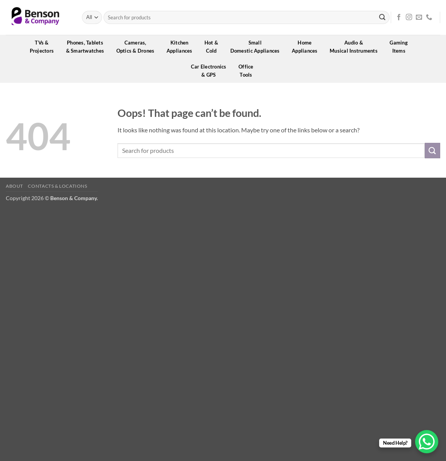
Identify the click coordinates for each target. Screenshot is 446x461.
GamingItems (401, 46)
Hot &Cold (213, 46)
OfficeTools (248, 70)
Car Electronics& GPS (211, 70)
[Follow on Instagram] (409, 17)
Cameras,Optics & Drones (138, 46)
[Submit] (382, 17)
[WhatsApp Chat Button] (426, 441)
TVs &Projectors (44, 46)
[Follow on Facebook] (399, 17)
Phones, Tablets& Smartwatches (87, 46)
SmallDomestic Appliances (257, 46)
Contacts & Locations (57, 186)
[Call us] (429, 17)
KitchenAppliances (182, 46)
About (14, 186)
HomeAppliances (307, 46)
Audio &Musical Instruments (356, 46)
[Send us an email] (419, 17)
